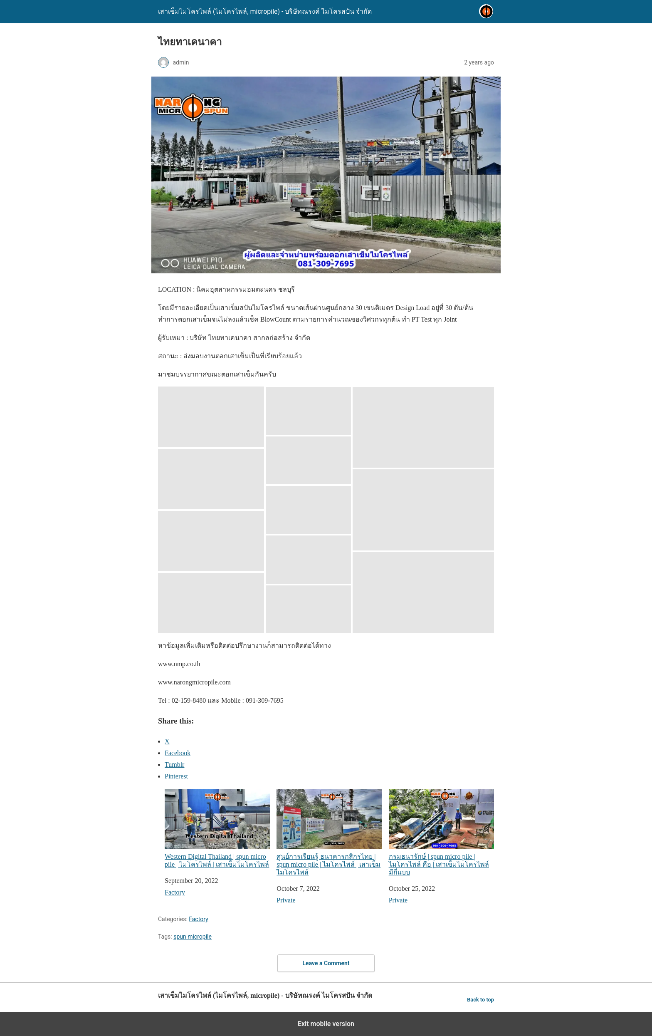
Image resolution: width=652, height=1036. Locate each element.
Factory (175, 892)
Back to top (480, 999)
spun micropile (192, 936)
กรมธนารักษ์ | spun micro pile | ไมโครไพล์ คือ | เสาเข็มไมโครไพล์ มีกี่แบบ (441, 832)
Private (286, 900)
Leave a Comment (326, 963)
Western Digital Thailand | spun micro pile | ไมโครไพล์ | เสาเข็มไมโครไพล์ (217, 828)
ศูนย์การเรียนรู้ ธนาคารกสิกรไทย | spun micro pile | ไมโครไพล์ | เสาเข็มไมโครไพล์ (329, 832)
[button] (211, 417)
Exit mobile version (326, 1024)
